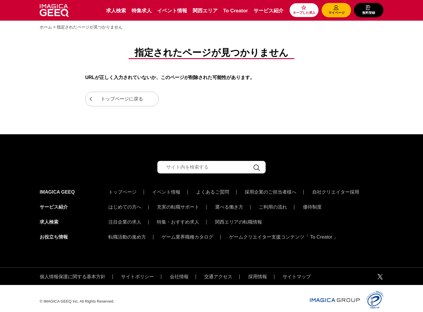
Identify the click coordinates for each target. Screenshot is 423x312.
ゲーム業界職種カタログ (187, 232)
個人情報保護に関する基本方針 (72, 271)
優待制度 (312, 205)
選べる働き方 (229, 205)
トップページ (122, 192)
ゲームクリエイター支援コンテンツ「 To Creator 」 (283, 232)
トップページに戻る (122, 98)
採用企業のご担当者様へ (270, 192)
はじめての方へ (124, 205)
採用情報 (257, 271)
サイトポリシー (137, 271)
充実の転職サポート (178, 205)
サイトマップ (297, 271)
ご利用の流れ (273, 205)
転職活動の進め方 (127, 232)
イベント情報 (172, 11)
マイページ (336, 12)
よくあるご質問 (212, 192)
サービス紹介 (268, 11)
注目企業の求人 (124, 219)
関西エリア (205, 11)
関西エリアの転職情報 (238, 219)
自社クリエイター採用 (335, 192)
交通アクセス (218, 271)
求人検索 (116, 11)
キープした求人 (304, 12)
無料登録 (368, 12)
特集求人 (142, 11)
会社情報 (179, 271)
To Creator (235, 11)
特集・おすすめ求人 (178, 219)
